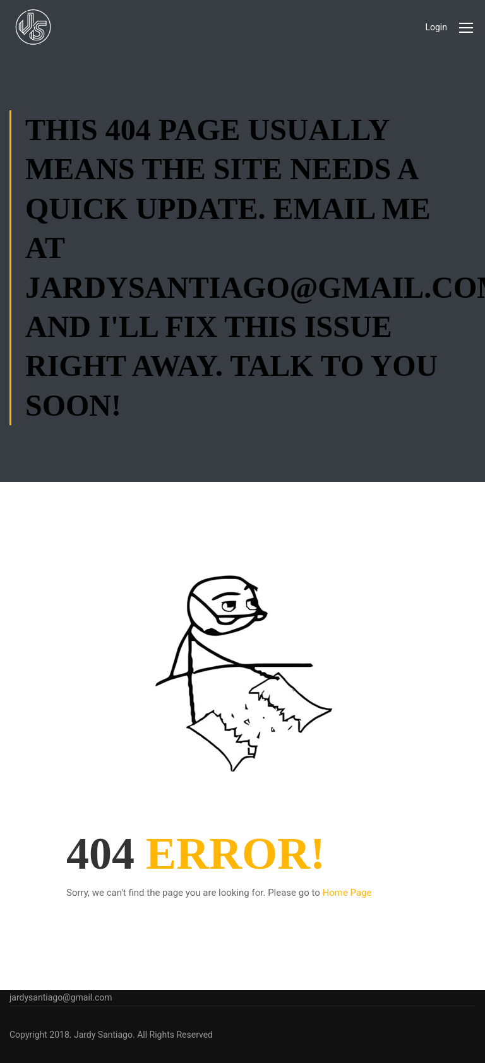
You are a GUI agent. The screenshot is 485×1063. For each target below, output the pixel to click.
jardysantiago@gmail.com (60, 997)
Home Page (347, 892)
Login (436, 27)
